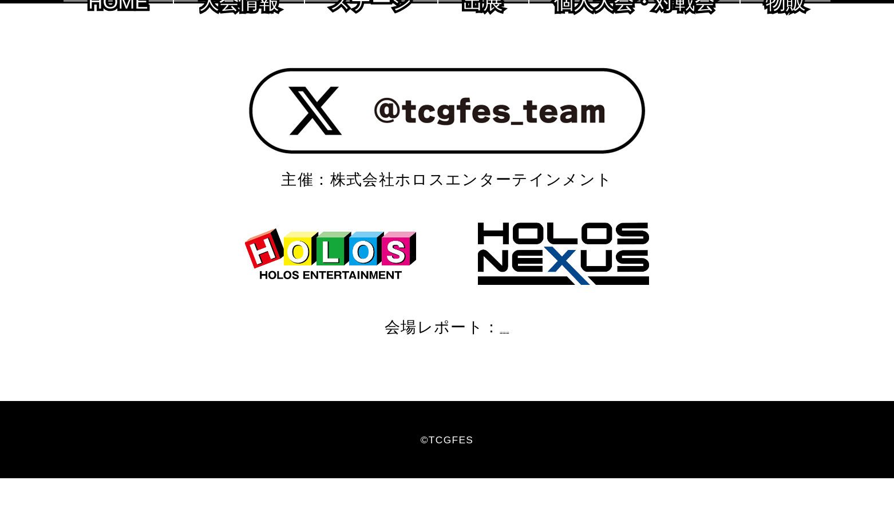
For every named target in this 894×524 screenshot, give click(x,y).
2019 (501, 373)
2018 (545, 373)
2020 (458, 373)
